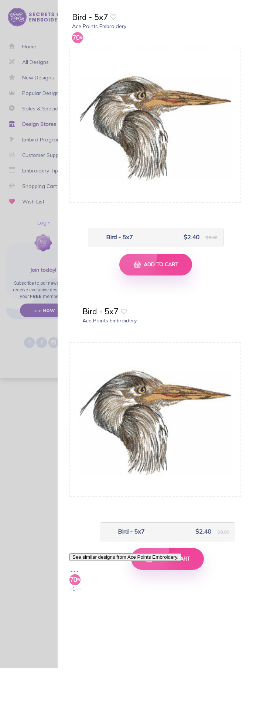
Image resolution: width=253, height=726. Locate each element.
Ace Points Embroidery (99, 26)
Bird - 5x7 (119, 237)
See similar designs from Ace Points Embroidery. (125, 557)
